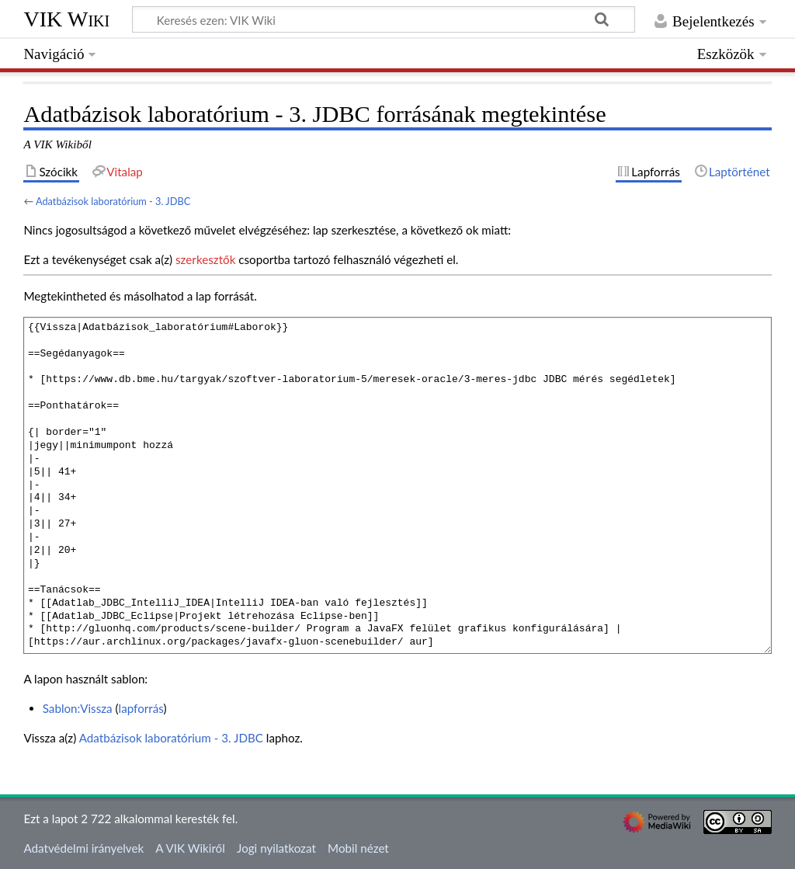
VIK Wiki (66, 19)
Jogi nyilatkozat (276, 848)
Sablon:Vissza (78, 708)
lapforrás (141, 708)
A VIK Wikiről (189, 848)
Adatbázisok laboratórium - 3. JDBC (113, 201)
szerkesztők (205, 259)
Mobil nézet (358, 848)
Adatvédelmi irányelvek (83, 848)
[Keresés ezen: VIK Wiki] (383, 19)
